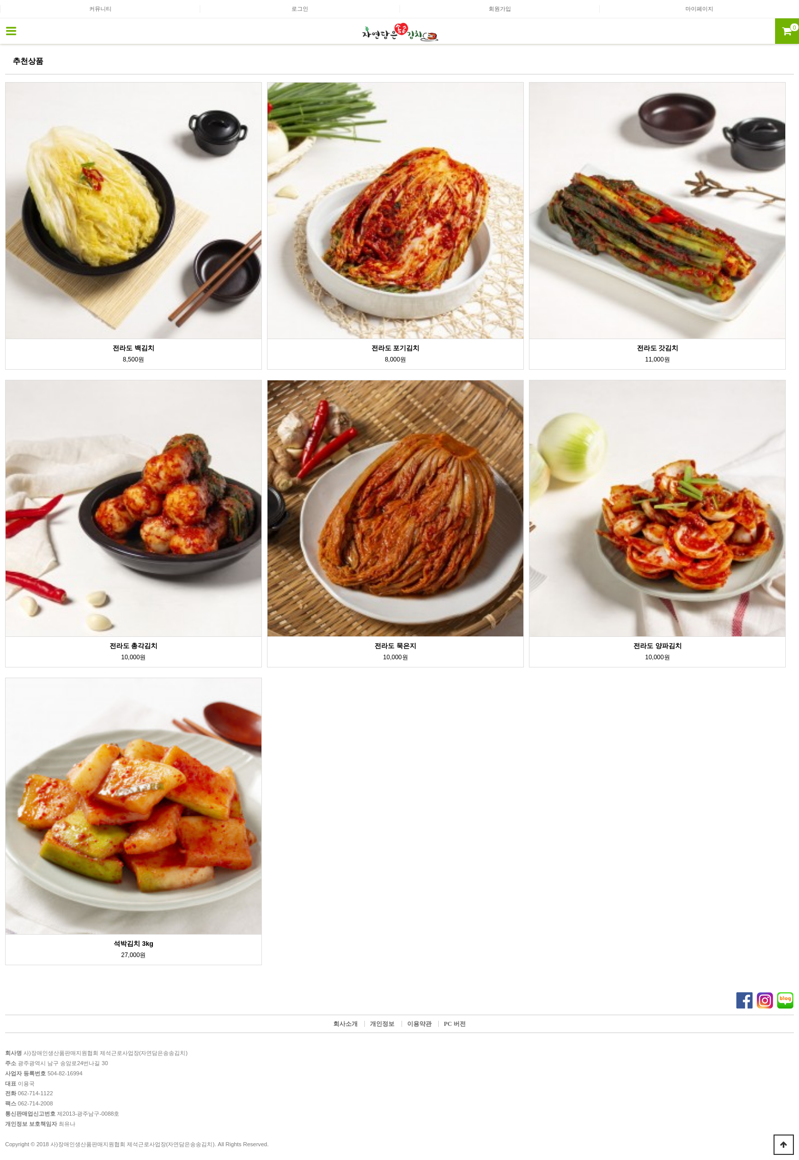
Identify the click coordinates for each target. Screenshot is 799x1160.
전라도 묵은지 (395, 646)
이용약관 (419, 1024)
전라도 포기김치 (395, 348)
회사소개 (345, 1024)
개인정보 (382, 1024)
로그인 (299, 9)
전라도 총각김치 (134, 646)
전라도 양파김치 (657, 646)
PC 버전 (455, 1024)
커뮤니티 (100, 9)
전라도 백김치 (133, 348)
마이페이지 (699, 9)
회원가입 (500, 9)
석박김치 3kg (133, 943)
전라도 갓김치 (658, 348)
